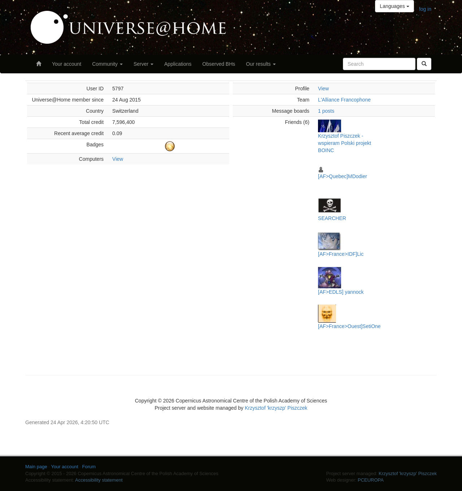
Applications (178, 64)
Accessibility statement (99, 480)
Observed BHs (218, 64)
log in (425, 9)
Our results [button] (261, 64)
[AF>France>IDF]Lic (340, 254)
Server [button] (143, 64)
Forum (89, 466)
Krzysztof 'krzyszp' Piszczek (276, 408)
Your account (66, 64)
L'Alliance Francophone (344, 100)
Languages (394, 6)
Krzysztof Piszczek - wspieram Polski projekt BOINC (344, 143)
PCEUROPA (371, 480)
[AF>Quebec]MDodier (342, 176)
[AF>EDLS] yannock (340, 292)
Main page (36, 466)
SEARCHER (332, 218)
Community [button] (107, 64)
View (117, 159)
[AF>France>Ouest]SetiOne (349, 326)
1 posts (326, 111)
